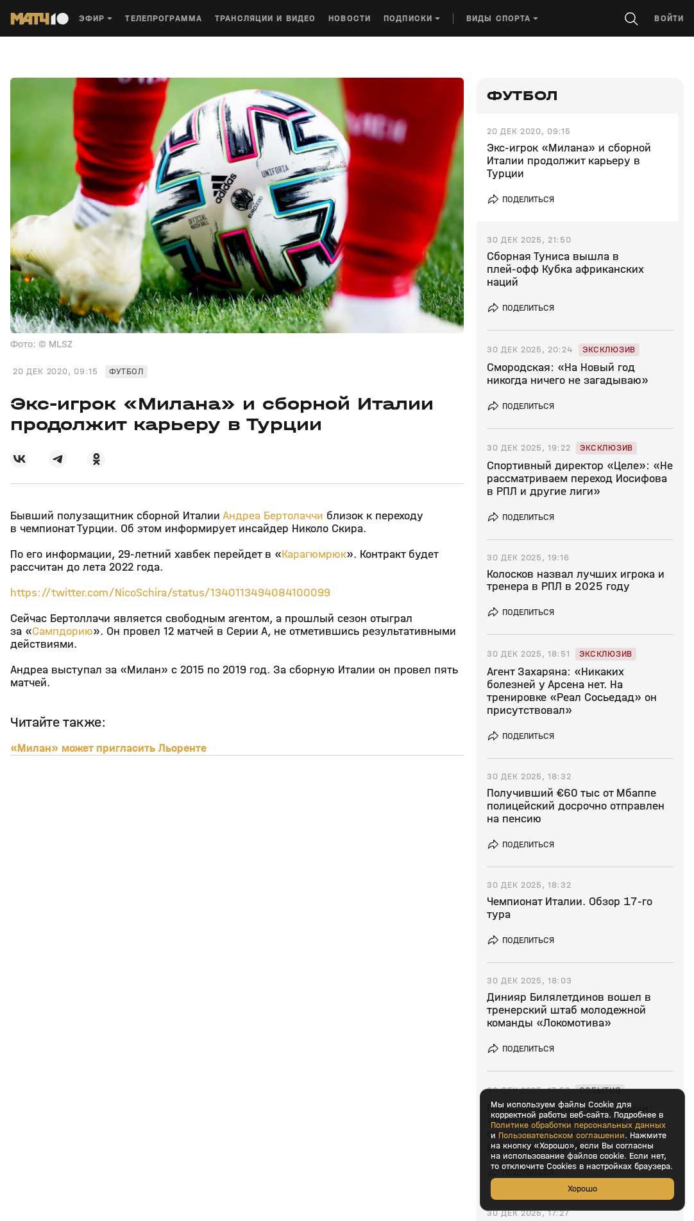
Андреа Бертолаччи (273, 516)
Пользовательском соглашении (561, 1135)
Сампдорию (62, 631)
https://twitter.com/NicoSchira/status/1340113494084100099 (170, 593)
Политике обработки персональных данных (578, 1125)
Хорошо (582, 1188)
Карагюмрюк (314, 554)
